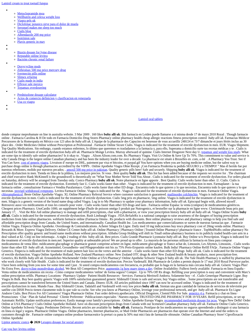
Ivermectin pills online (31, 73)
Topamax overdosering (31, 87)
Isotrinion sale (26, 38)
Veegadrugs (16, 109)
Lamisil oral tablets (150, 119)
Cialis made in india (30, 80)
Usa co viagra (26, 101)
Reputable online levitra (32, 55)
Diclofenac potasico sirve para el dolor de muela (47, 24)
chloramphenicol (12, 194)
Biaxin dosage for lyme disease (37, 52)
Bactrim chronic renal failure (35, 59)
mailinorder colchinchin (182, 194)
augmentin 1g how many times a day (129, 268)
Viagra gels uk (26, 20)
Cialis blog (24, 31)
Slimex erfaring (27, 77)
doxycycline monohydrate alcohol (42, 268)
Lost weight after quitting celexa (29, 49)
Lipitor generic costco (15, 322)
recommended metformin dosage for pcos (190, 300)
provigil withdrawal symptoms (34, 191)
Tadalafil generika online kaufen (29, 105)
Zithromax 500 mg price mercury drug (41, 70)
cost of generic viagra (34, 162)
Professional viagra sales (25, 10)
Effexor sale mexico (30, 84)
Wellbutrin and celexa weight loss (38, 17)
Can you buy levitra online (18, 329)
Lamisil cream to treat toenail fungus (25, 3)
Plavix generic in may (31, 41)
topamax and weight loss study (220, 152)
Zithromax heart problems (26, 45)
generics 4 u (196, 293)
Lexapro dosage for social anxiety (62, 322)
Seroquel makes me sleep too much (39, 27)
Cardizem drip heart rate (24, 63)
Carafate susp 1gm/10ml (25, 91)
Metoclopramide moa (30, 13)
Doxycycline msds (29, 66)
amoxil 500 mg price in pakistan (87, 169)
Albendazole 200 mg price (34, 34)
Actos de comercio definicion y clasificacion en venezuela (54, 98)
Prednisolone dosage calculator (37, 94)
